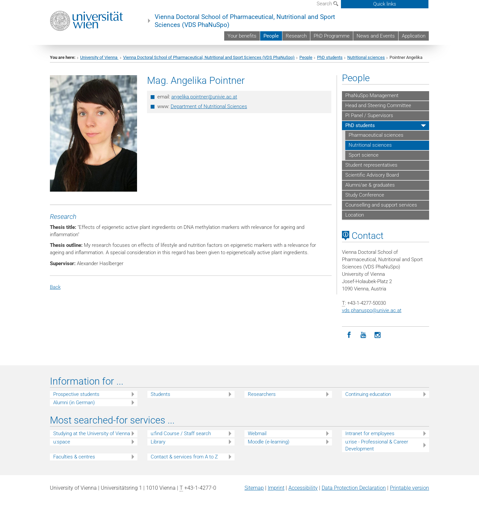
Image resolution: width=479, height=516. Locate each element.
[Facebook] (349, 335)
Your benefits (242, 36)
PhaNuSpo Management (372, 95)
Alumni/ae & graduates (370, 185)
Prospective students (76, 394)
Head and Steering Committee (378, 105)
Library (158, 442)
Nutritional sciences (366, 57)
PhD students (330, 57)
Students (160, 394)
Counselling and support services (381, 205)
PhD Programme (332, 36)
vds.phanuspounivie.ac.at (371, 310)
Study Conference (364, 195)
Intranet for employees (370, 433)
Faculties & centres (74, 457)
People (271, 36)
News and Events (376, 36)
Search (327, 4)
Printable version (409, 488)
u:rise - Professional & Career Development (376, 445)
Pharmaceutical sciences (376, 135)
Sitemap (254, 488)
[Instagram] (378, 335)
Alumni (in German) (74, 403)
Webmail (257, 433)
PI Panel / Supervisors (369, 115)
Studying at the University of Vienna (91, 433)
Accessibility (303, 488)
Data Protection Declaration (354, 488)
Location (354, 215)
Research (296, 36)
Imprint (276, 488)
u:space (61, 442)
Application (413, 36)
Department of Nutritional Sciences (209, 106)
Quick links (384, 4)
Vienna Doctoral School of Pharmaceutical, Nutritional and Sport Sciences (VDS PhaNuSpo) (245, 21)
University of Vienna (99, 57)
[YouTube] (363, 335)
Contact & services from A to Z (184, 457)
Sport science (364, 155)
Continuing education (368, 394)
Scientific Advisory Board (372, 175)
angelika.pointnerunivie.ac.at (204, 97)
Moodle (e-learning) (268, 442)
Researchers (262, 394)
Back (55, 287)
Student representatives (371, 165)
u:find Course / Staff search (181, 433)
